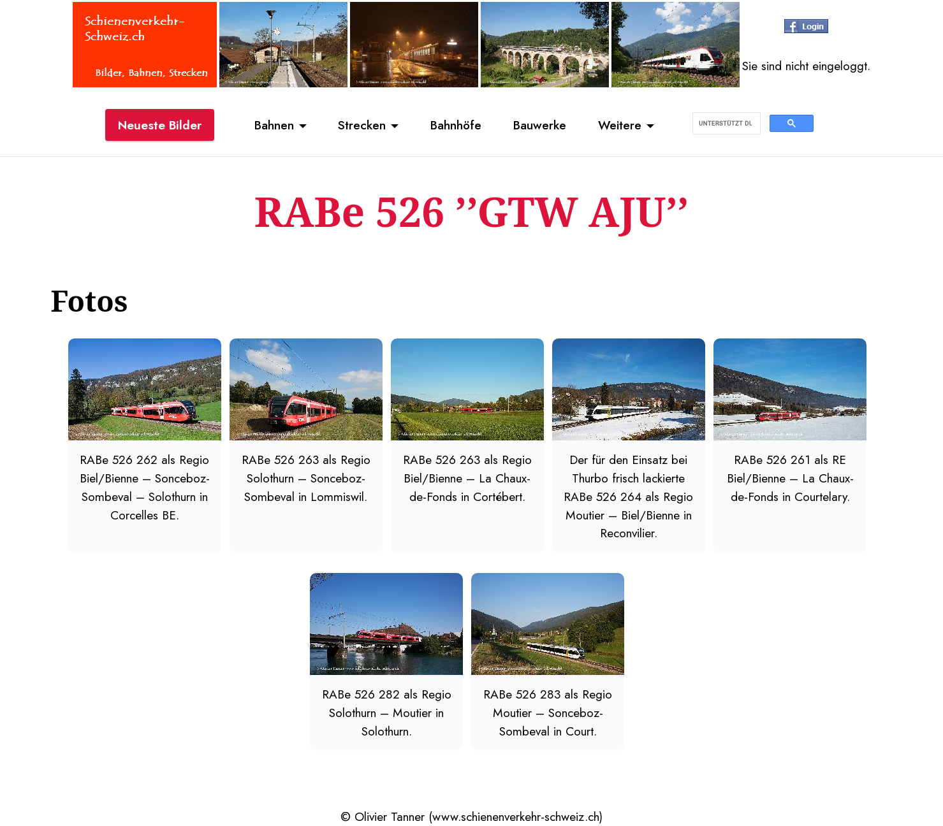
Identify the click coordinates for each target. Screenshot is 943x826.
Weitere (619, 125)
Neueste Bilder (159, 125)
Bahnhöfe (455, 125)
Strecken (362, 125)
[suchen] (725, 123)
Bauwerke (539, 125)
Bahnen (274, 125)
